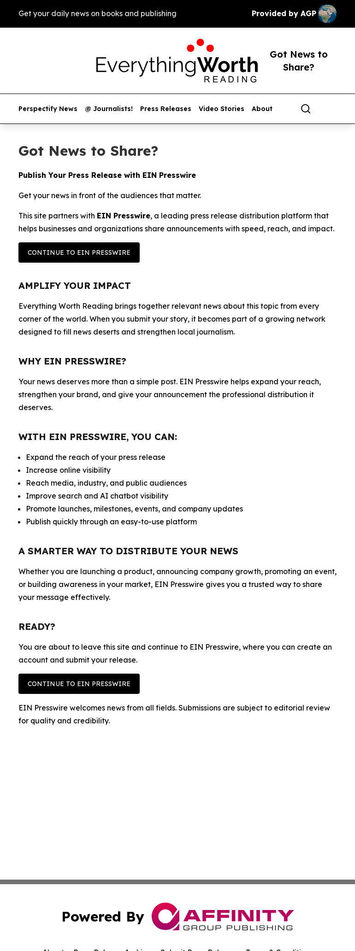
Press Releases (165, 109)
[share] (330, 108)
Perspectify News (47, 109)
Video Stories (221, 109)
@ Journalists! (109, 109)
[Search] (306, 108)
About (262, 109)
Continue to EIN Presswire (79, 252)
